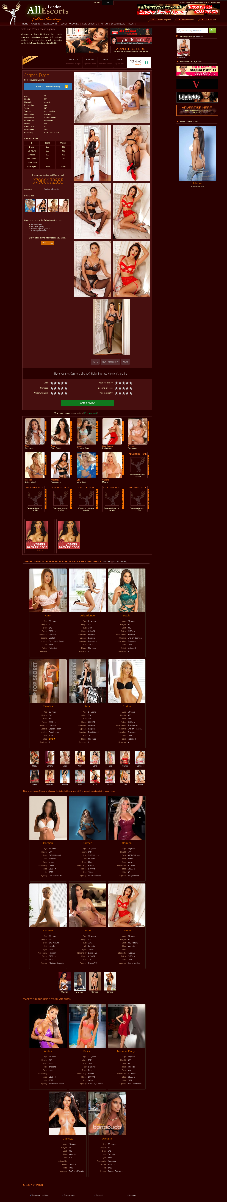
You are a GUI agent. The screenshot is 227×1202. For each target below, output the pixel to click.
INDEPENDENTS (89, 24)
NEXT (102, 61)
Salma (125, 764)
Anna (34, 783)
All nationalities (119, 561)
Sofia (95, 764)
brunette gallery (37, 224)
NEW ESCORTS (50, 24)
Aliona (140, 783)
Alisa (80, 783)
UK (108, 3)
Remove (182, 57)
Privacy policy (69, 1195)
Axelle (110, 783)
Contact (99, 1195)
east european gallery (40, 226)
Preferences (199, 36)
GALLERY (35, 24)
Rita (95, 783)
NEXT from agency (110, 362)
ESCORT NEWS (118, 24)
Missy (34, 764)
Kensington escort (38, 228)
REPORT (86, 61)
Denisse (140, 764)
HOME (25, 24)
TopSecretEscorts (51, 186)
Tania (110, 764)
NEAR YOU (70, 61)
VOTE (116, 61)
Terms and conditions (40, 1195)
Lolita (125, 783)
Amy (80, 764)
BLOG (131, 24)
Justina (65, 783)
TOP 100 (104, 24)
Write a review (87, 402)
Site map (132, 1195)
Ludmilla (49, 783)
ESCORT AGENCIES (70, 24)
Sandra (49, 764)
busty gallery (36, 222)
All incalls (107, 561)
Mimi (65, 764)
